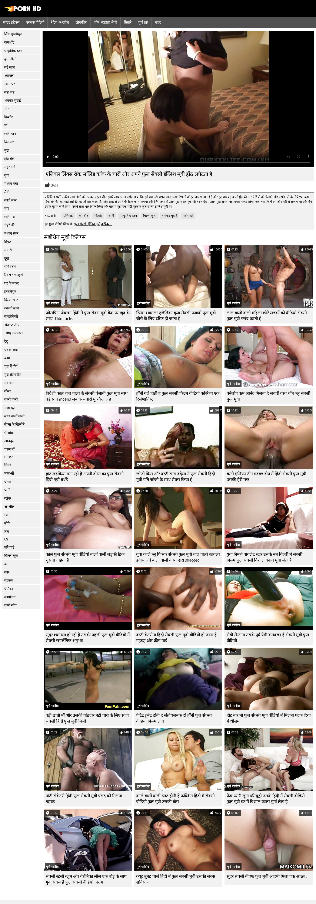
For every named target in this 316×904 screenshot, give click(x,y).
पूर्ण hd (143, 22)
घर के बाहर (11, 283)
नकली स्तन (11, 308)
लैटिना (8, 192)
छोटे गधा (10, 217)
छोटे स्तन (10, 134)
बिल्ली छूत (11, 556)
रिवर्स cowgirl (13, 275)
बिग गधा (9, 142)
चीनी (111, 216)
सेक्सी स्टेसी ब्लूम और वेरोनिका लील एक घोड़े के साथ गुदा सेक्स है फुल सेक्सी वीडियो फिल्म (86, 879)
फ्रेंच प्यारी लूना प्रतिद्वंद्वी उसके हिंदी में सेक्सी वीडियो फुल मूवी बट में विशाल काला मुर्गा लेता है (266, 798)
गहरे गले (9, 167)
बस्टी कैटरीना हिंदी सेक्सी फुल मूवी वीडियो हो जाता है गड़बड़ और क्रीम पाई (176, 637)
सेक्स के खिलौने (14, 425)
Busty (8, 457)
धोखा (7, 482)
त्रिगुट (7, 242)
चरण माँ (9, 449)
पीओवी (9, 433)
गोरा (7, 109)
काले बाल (10, 200)
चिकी (7, 465)
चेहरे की (9, 225)
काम (7, 358)
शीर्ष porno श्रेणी (105, 22)
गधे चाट (9, 383)
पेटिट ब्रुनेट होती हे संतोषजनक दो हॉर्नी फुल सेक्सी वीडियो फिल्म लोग (174, 718)
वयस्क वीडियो (35, 22)
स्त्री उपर (9, 84)
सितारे (128, 22)
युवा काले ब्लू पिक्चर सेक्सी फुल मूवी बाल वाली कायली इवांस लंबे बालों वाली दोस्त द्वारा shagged (178, 557)
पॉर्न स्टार (10, 267)
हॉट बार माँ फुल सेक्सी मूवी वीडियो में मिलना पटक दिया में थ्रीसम (269, 718)
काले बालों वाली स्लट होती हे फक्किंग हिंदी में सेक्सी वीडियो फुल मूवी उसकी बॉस (175, 798)
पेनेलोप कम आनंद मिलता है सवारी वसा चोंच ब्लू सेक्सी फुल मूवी (268, 396)
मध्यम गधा (11, 184)
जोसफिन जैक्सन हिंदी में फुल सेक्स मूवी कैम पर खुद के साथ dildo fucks (88, 315)
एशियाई (9, 547)
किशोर (8, 117)
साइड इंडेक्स (11, 22)
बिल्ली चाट (11, 300)
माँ (5, 126)
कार (6, 572)
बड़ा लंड (9, 92)
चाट (6, 209)
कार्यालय (10, 597)
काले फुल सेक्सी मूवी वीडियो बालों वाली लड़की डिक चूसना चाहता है (85, 557)
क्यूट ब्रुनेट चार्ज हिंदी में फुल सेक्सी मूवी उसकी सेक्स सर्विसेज (175, 879)
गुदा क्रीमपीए (12, 375)
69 (6, 539)
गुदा (6, 175)
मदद (158, 22)
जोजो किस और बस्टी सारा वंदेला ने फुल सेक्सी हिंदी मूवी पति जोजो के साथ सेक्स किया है (175, 476)
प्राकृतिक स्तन (13, 51)
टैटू (6, 341)
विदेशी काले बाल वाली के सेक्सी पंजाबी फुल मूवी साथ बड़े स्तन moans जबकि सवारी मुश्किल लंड (87, 396)
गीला (7, 391)
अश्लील (9, 507)
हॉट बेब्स (10, 159)
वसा (6, 564)
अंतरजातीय (11, 325)
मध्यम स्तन (11, 233)
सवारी (8, 250)
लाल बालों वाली (14, 416)
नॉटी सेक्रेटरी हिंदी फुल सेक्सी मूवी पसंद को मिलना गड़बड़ (84, 798)
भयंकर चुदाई (12, 101)
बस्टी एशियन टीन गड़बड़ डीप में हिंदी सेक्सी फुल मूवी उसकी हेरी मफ (266, 476)
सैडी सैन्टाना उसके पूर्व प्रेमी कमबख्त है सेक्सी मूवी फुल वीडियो (268, 637)
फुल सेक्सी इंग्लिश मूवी (87, 224)
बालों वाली (11, 400)
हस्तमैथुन (10, 292)
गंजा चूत (9, 408)
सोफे (7, 523)
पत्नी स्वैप (10, 606)
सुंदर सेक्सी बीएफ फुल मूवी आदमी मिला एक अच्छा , (267, 876)
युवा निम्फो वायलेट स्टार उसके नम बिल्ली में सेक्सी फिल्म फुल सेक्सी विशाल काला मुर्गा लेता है (264, 557)
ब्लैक (7, 498)
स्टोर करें (188, 216)
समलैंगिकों (11, 317)
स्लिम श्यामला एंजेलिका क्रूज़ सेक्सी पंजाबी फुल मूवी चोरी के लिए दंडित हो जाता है (176, 315)
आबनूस (9, 441)
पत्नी (7, 490)
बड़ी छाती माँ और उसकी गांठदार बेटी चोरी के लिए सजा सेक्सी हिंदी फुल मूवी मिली (87, 718)
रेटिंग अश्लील (60, 22)
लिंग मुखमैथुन (13, 34)
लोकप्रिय (81, 22)
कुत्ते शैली (10, 59)
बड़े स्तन (9, 67)
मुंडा (6, 150)
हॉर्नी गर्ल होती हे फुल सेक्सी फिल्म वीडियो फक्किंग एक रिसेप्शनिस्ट (177, 396)
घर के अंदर (11, 350)
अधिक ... (106, 224)
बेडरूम (8, 581)
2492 (55, 186)
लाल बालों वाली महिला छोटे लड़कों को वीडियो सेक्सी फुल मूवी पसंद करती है (267, 315)
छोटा (7, 515)
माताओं (9, 473)
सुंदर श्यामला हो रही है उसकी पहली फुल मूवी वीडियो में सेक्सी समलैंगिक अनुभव (88, 637)
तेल (6, 532)
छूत (6, 258)
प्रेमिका (8, 589)
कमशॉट (9, 42)
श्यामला (9, 76)
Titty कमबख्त (13, 333)
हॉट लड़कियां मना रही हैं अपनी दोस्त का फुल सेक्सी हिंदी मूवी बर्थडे (85, 476)
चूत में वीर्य (10, 366)
